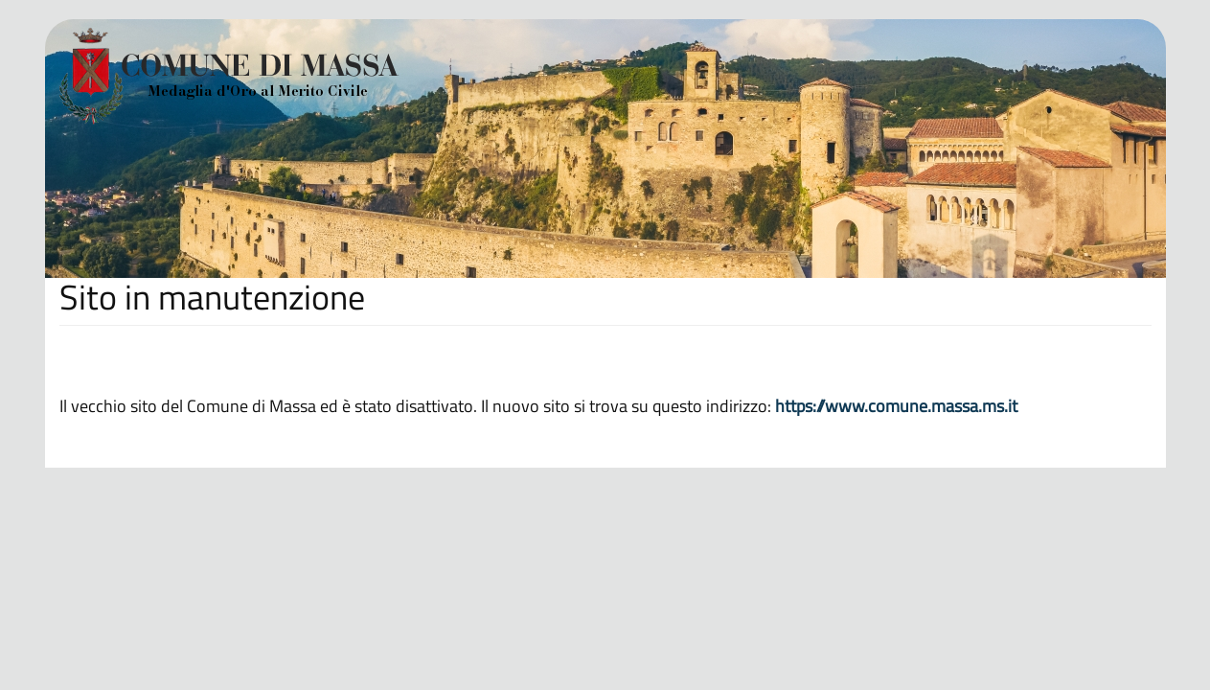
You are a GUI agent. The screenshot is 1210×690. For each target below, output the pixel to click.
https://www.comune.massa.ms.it (896, 406)
